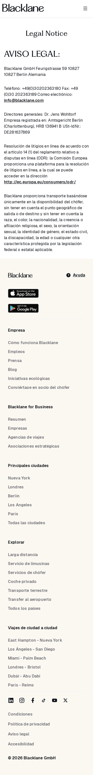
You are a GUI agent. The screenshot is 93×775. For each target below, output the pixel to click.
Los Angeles (20, 505)
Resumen (17, 419)
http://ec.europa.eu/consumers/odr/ (40, 182)
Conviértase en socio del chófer (39, 387)
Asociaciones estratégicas (33, 446)
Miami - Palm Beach (27, 658)
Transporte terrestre (27, 590)
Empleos (16, 351)
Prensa (15, 360)
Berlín (14, 496)
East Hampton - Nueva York (35, 640)
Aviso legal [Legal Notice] (18, 734)
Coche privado (22, 581)
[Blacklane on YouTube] (55, 700)
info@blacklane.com (24, 100)
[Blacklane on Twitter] (65, 700)
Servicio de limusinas (28, 563)
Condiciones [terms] (20, 714)
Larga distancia (23, 554)
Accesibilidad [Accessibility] (21, 744)
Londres (16, 487)
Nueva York (19, 478)
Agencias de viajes (26, 437)
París (13, 514)
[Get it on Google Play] (23, 308)
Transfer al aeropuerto (29, 599)
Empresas (17, 428)
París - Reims (21, 685)
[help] (75, 275)
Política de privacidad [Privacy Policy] (29, 724)
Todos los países (24, 608)
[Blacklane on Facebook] (33, 700)
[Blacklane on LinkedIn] (11, 700)
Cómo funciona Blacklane (33, 342)
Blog (12, 369)
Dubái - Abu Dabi (24, 676)
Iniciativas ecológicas (29, 378)
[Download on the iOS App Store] (23, 293)
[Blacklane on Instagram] (22, 700)
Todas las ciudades (26, 522)
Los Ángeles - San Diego (31, 649)
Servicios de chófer (27, 572)
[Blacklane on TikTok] (44, 700)
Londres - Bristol (24, 667)
